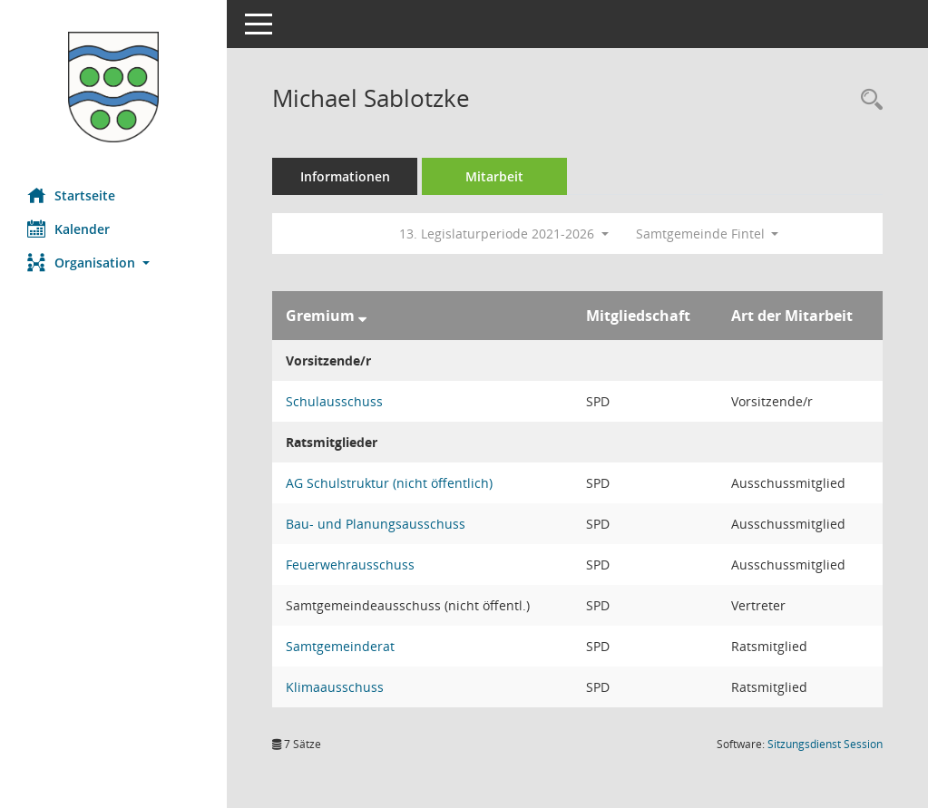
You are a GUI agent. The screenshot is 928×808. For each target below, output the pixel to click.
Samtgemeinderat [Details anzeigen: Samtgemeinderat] (340, 646)
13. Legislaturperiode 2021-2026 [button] (504, 233)
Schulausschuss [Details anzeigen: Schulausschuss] (334, 401)
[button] (113, 262)
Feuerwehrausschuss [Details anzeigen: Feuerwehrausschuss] (350, 564)
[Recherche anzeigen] (867, 100)
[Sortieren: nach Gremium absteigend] (362, 316)
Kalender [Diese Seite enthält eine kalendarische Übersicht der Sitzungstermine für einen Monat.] (68, 228)
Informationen (345, 176)
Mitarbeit (494, 176)
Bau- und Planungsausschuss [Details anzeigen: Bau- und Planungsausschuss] (375, 523)
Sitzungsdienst (825, 744)
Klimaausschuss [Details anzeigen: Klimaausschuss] (335, 687)
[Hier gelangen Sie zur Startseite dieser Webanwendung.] (113, 87)
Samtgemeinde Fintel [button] (707, 233)
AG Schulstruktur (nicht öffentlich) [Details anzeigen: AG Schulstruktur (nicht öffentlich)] (389, 483)
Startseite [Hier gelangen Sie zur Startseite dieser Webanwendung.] (71, 195)
